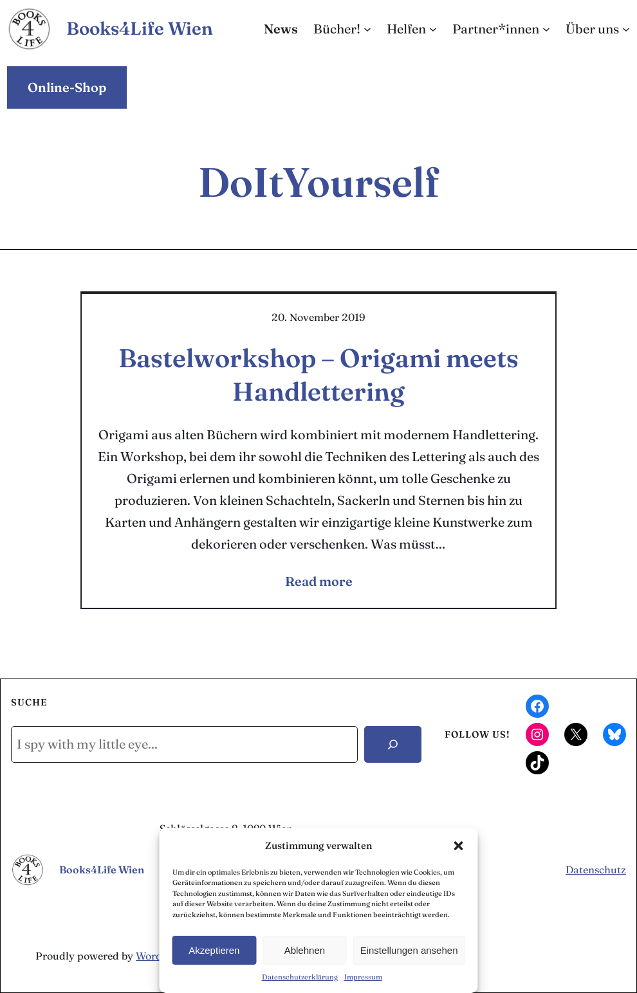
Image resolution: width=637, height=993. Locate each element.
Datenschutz (596, 869)
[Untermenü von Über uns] (626, 29)
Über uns (592, 29)
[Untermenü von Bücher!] (367, 29)
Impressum (363, 976)
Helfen (406, 29)
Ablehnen (304, 950)
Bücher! (336, 29)
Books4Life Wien (139, 28)
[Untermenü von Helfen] (433, 29)
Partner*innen (495, 29)
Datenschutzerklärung (300, 976)
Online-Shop (67, 87)
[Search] (392, 744)
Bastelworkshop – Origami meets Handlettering (318, 374)
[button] (458, 845)
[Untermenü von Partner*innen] (546, 29)
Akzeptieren (214, 950)
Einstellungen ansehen (409, 950)
